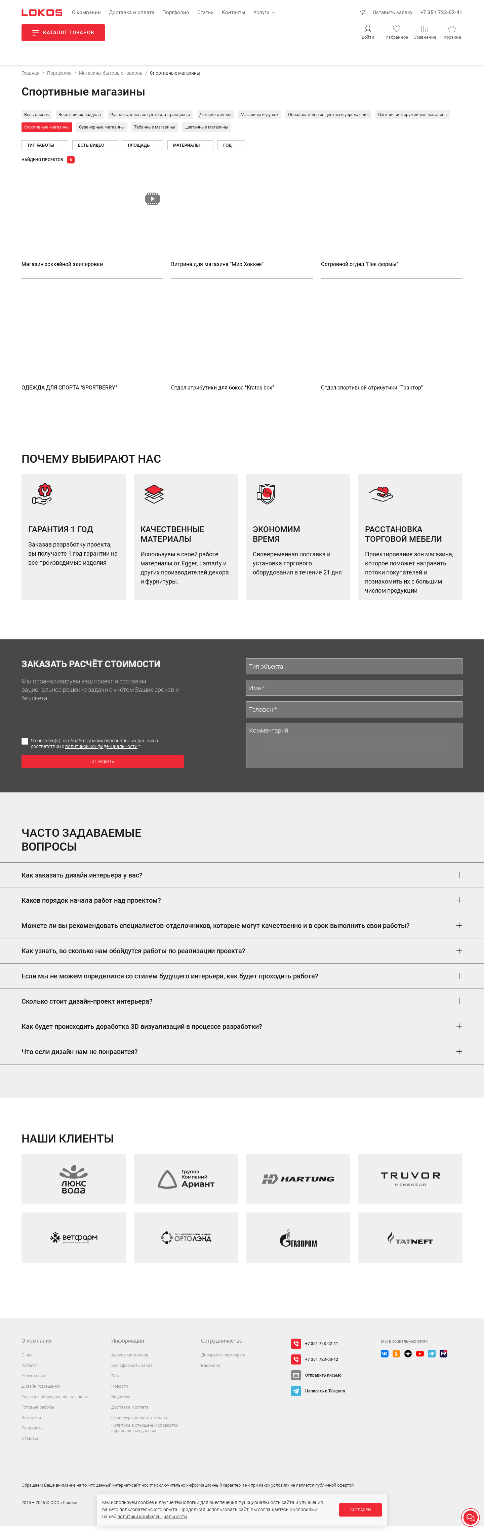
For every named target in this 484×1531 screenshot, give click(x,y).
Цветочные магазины (206, 131)
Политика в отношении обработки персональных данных (144, 1433)
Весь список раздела (79, 119)
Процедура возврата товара (139, 1422)
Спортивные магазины (47, 131)
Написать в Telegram (325, 1396)
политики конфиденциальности (152, 1516)
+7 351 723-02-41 (441, 12)
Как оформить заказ (132, 1370)
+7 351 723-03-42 (321, 1364)
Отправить (102, 766)
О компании (86, 12)
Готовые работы (38, 1412)
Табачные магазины (154, 131)
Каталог (29, 1370)
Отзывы (30, 1443)
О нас (27, 1359)
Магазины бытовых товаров (111, 77)
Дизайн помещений (41, 1391)
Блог (115, 1380)
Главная (31, 77)
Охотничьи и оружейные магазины (413, 119)
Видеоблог (121, 1401)
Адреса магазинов (129, 1359)
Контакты (233, 12)
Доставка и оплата (131, 12)
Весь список (36, 119)
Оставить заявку (392, 12)
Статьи (205, 12)
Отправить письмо (323, 1380)
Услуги (261, 12)
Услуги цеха (33, 1380)
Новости (119, 1391)
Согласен (360, 1509)
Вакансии (210, 1370)
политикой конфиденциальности (101, 751)
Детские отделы (215, 119)
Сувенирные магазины (102, 131)
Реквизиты (33, 1432)
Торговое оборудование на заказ (54, 1401)
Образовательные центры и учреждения (328, 119)
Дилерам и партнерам (223, 1359)
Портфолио (175, 12)
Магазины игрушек (260, 119)
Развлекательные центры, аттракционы (150, 119)
